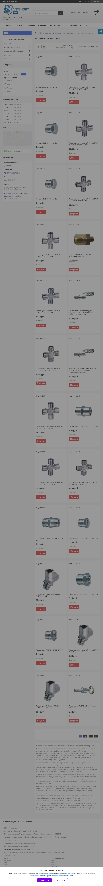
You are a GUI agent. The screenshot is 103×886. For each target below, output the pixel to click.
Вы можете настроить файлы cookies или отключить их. (51, 876)
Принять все (44, 880)
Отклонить (61, 880)
